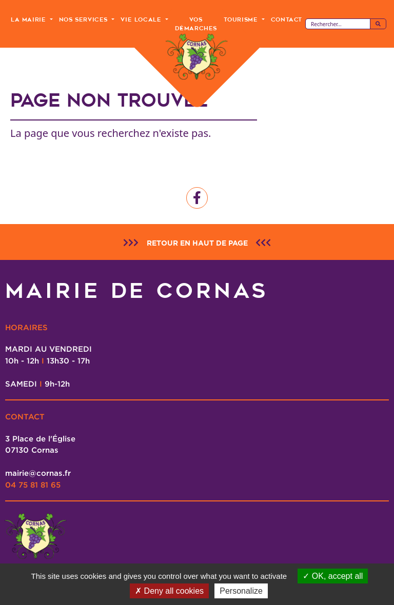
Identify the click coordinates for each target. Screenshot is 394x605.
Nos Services (84, 19)
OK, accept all (333, 576)
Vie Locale (142, 19)
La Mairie (29, 19)
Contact (286, 19)
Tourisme (242, 19)
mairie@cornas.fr (38, 473)
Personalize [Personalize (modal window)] (241, 591)
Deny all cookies (169, 591)
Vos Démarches (196, 24)
